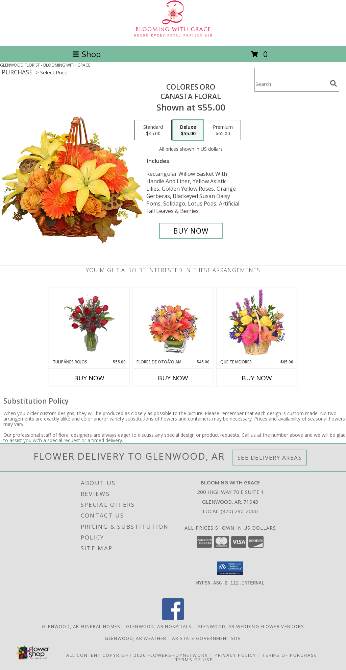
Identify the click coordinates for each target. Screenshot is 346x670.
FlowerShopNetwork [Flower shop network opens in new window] (178, 655)
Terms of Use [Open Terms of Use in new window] (194, 659)
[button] (230, 568)
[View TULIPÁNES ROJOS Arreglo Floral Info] (89, 323)
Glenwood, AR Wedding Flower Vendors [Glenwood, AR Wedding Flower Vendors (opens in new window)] (250, 626)
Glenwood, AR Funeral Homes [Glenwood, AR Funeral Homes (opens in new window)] (81, 626)
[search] (333, 83)
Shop (86, 53)
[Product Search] (291, 84)
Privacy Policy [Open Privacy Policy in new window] (235, 655)
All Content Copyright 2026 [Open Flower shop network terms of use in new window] (106, 655)
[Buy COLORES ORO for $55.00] (191, 231)
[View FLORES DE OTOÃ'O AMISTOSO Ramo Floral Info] (173, 323)
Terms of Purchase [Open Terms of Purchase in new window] (290, 655)
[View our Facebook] (173, 618)
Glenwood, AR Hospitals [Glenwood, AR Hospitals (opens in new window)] (159, 626)
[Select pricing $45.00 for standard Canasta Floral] (153, 130)
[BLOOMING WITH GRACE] (173, 36)
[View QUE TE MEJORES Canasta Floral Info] (257, 323)
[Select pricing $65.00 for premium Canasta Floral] (223, 130)
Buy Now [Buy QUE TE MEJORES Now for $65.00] (257, 378)
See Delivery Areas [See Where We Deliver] (270, 457)
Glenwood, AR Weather (135, 638)
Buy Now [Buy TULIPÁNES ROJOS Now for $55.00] (89, 378)
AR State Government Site (206, 638)
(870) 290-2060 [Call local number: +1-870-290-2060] (239, 511)
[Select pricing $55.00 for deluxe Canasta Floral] (188, 130)
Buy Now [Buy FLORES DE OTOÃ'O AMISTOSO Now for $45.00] (173, 378)
